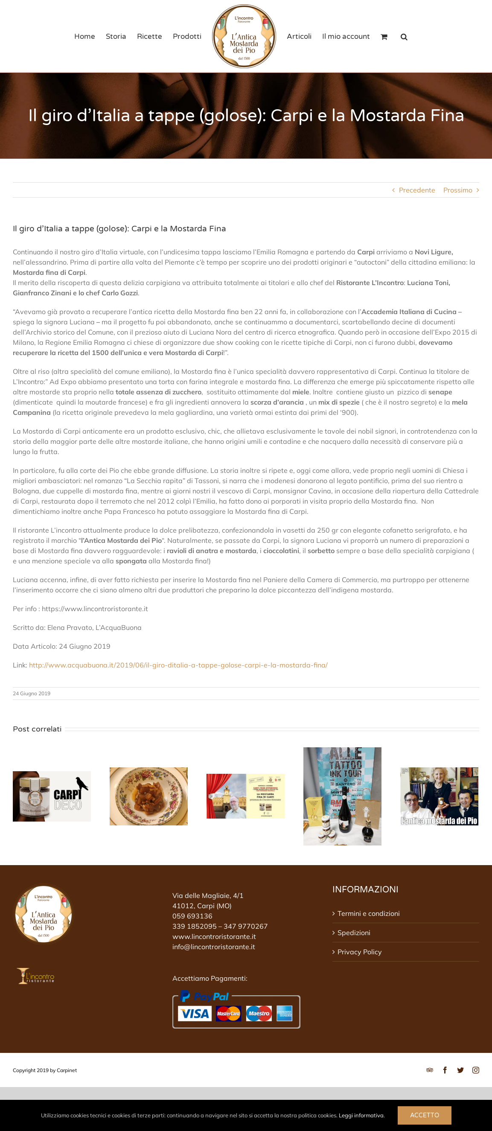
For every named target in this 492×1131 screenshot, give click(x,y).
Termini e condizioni (369, 913)
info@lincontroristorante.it (213, 946)
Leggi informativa (361, 1115)
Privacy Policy (360, 951)
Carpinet (67, 1070)
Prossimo (457, 190)
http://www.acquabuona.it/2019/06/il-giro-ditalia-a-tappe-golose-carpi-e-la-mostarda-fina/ (178, 665)
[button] (404, 36)
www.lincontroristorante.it (214, 936)
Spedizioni (354, 932)
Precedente (417, 190)
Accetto (424, 1115)
